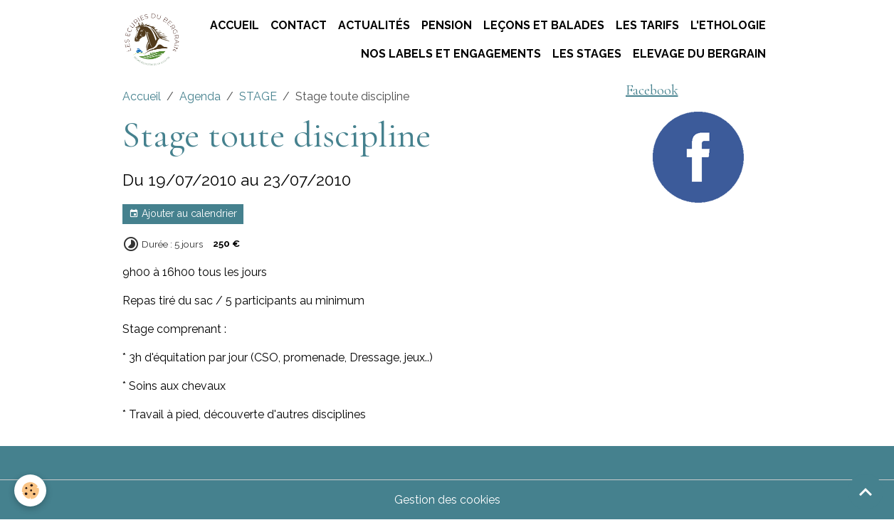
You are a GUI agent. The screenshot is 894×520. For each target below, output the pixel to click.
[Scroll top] (865, 491)
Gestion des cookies (447, 499)
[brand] (151, 39)
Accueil (234, 25)
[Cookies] (30, 490)
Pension (446, 25)
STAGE (258, 96)
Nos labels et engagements (451, 53)
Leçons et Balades (543, 25)
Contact (298, 25)
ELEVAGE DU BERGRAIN (699, 53)
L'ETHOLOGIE (728, 25)
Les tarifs (647, 25)
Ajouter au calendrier (183, 214)
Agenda (200, 96)
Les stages (586, 53)
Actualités (374, 25)
